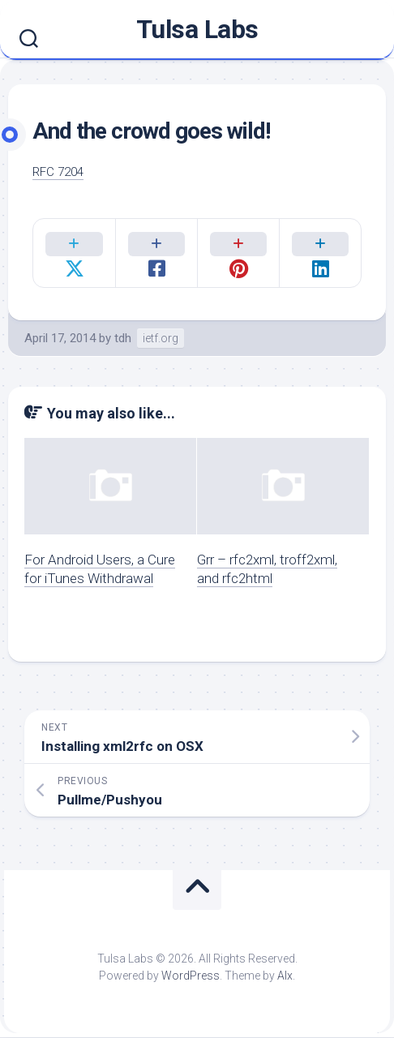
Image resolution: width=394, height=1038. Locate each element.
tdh (122, 338)
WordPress (190, 976)
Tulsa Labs (197, 29)
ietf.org (160, 338)
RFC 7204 (58, 172)
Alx (285, 976)
